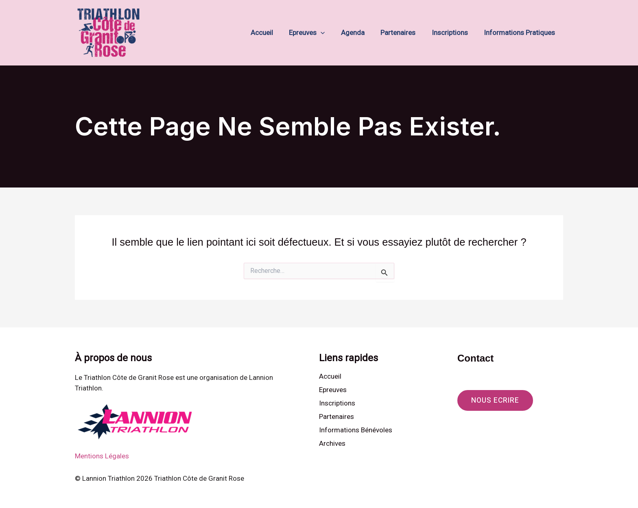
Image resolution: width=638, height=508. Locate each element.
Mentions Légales (102, 456)
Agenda (360, 32)
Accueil (274, 32)
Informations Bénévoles (355, 430)
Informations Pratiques (520, 32)
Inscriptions (453, 32)
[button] (331, 32)
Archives (332, 444)
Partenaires (403, 32)
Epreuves (317, 32)
